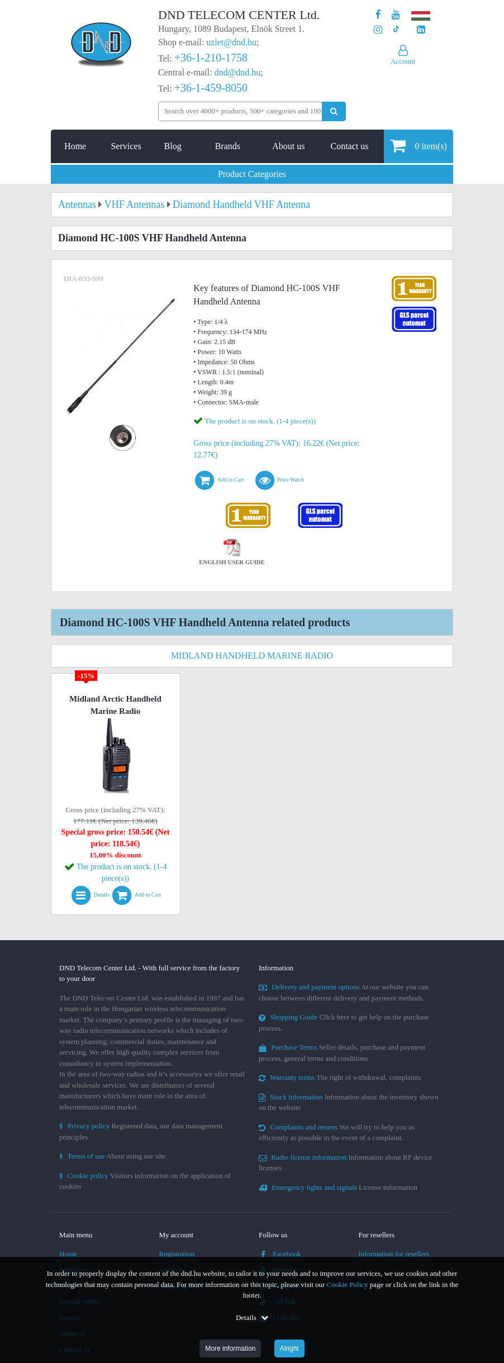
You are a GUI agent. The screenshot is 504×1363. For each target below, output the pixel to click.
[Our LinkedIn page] (421, 30)
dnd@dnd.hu (237, 72)
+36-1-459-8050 (211, 88)
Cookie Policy (347, 1284)
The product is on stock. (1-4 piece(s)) (260, 421)
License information (338, 1187)
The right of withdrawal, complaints (340, 1077)
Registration (177, 1254)
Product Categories (252, 174)
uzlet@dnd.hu (231, 42)
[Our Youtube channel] (396, 15)
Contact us (349, 146)
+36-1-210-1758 (211, 57)
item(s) (418, 145)
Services (126, 146)
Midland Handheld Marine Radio (252, 655)
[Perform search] (334, 111)
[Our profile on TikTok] (396, 30)
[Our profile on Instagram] (378, 30)
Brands (227, 146)
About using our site (112, 1156)
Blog (173, 146)
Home (75, 146)
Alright (289, 1348)
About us (288, 146)
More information (230, 1348)
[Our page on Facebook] (378, 15)
